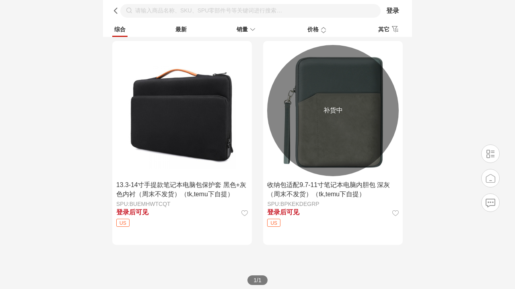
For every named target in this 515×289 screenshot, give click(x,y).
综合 (120, 29)
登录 (392, 10)
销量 (247, 30)
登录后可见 (132, 212)
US (122, 223)
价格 (317, 30)
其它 (389, 29)
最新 (181, 29)
